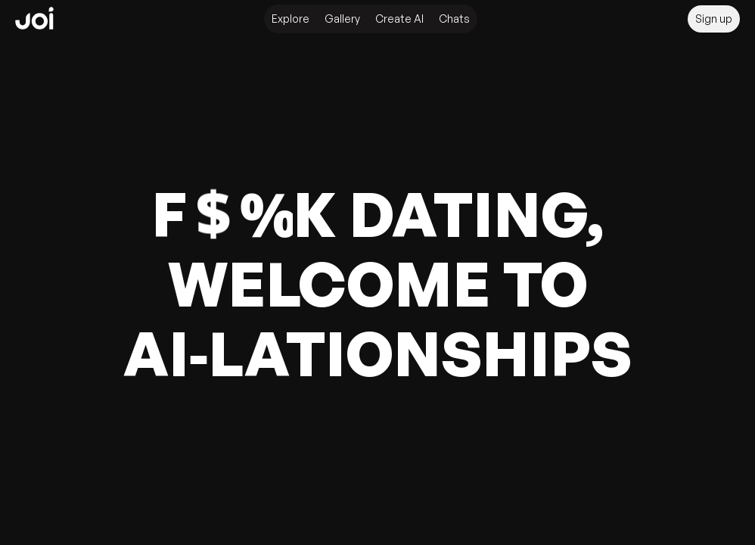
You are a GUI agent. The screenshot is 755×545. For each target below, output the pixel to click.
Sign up (713, 18)
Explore (290, 18)
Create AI (399, 18)
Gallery (342, 18)
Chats (454, 18)
